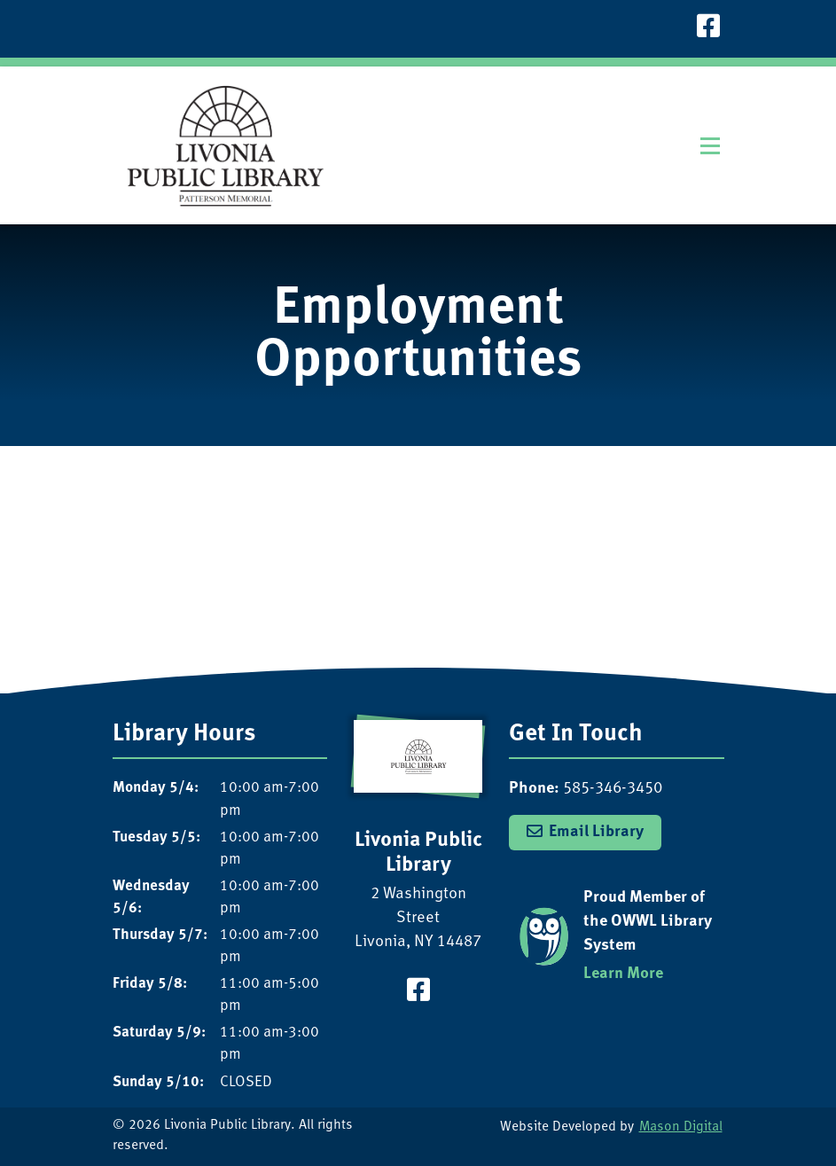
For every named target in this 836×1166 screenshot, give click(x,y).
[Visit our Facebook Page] (708, 28)
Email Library (596, 832)
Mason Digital (681, 1127)
